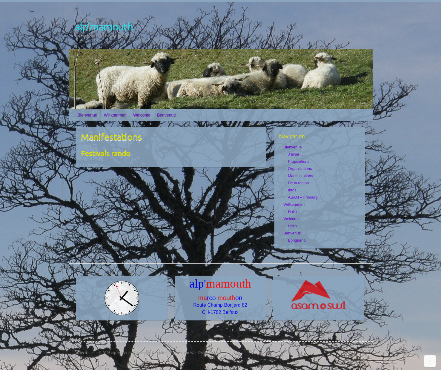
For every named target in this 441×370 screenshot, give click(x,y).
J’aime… (295, 154)
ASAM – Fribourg (303, 197)
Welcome (141, 115)
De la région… (300, 183)
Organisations (300, 168)
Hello (292, 226)
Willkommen (115, 115)
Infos (292, 190)
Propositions (298, 161)
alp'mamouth (104, 26)
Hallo (292, 211)
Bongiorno (296, 240)
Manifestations (300, 176)
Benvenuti (166, 115)
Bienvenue (87, 115)
